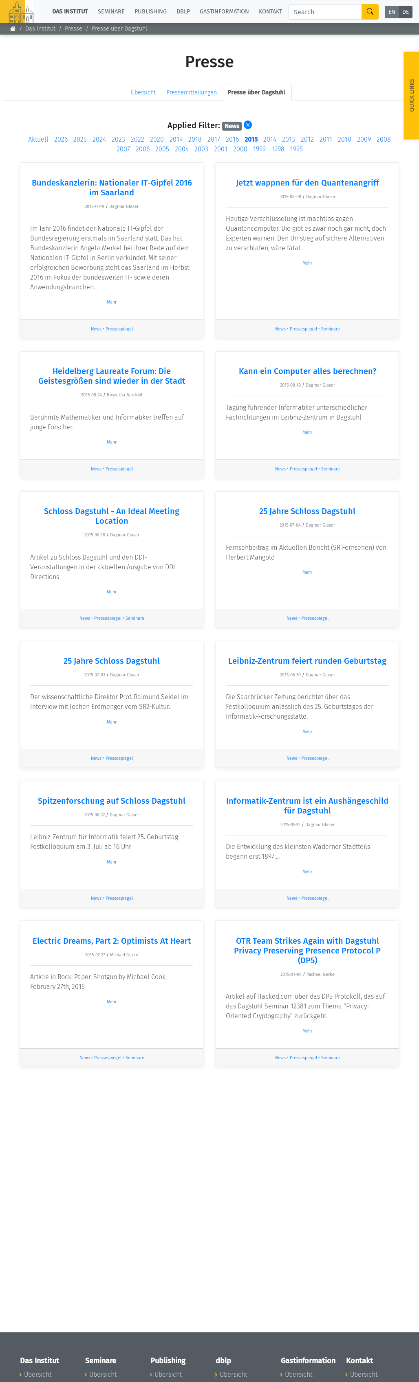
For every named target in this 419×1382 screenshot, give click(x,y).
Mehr (112, 302)
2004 (182, 149)
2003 (201, 149)
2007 (123, 149)
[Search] (325, 12)
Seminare (330, 329)
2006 (143, 149)
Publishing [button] (151, 11)
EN (391, 12)
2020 (157, 139)
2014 (269, 139)
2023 (118, 139)
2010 (344, 139)
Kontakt (270, 11)
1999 (259, 149)
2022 (137, 139)
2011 (326, 139)
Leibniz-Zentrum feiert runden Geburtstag (307, 661)
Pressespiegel (119, 329)
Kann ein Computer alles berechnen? (307, 371)
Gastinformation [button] (224, 11)
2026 (61, 139)
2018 (195, 139)
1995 (296, 149)
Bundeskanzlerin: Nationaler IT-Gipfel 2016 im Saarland (112, 187)
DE (405, 12)
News (96, 329)
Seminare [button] (111, 11)
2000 (240, 149)
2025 (80, 139)
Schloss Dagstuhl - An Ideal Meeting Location (111, 516)
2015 (251, 139)
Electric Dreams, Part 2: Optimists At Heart (112, 941)
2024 (99, 139)
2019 (176, 139)
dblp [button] (183, 11)
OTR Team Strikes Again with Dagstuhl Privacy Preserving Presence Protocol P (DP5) (307, 950)
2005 (162, 149)
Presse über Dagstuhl (119, 28)
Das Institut (40, 28)
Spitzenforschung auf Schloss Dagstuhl (111, 801)
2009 (364, 139)
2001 (220, 149)
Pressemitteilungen (191, 92)
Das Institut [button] (70, 11)
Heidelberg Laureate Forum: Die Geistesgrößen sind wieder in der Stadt (111, 376)
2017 (213, 139)
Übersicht (143, 92)
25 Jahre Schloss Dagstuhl (307, 511)
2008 (384, 139)
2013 (288, 139)
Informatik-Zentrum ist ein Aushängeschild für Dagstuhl (307, 806)
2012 (307, 139)
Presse (73, 28)
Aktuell (38, 139)
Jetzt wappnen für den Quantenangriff (307, 183)
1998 (277, 149)
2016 (232, 139)
